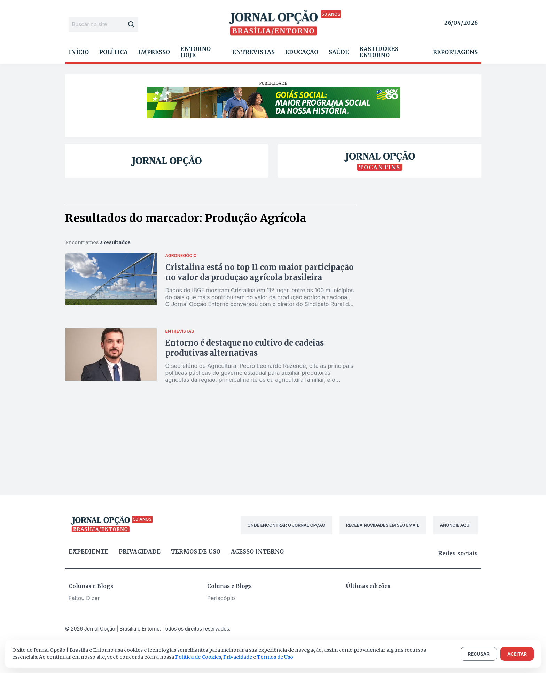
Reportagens (455, 51)
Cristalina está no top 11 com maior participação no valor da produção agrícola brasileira (259, 272)
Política (113, 51)
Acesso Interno (257, 551)
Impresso (154, 51)
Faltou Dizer (84, 598)
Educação (301, 51)
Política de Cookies (198, 657)
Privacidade (140, 551)
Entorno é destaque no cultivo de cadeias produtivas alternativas (244, 348)
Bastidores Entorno (378, 52)
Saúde (339, 51)
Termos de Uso (275, 657)
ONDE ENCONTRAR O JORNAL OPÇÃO (286, 525)
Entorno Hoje (195, 52)
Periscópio (221, 598)
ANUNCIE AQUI (455, 525)
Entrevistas (253, 51)
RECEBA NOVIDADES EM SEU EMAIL (382, 525)
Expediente (88, 551)
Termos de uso (195, 551)
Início (79, 51)
